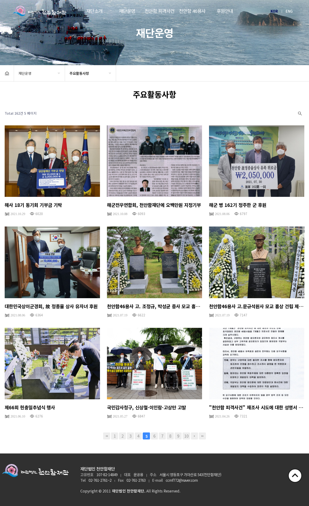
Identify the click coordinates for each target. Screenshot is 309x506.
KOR (274, 11)
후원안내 (225, 11)
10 (186, 436)
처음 (106, 435)
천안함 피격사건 (160, 11)
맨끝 (202, 435)
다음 (194, 435)
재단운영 (127, 11)
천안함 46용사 (192, 11)
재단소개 (94, 11)
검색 (299, 113)
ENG (289, 11)
